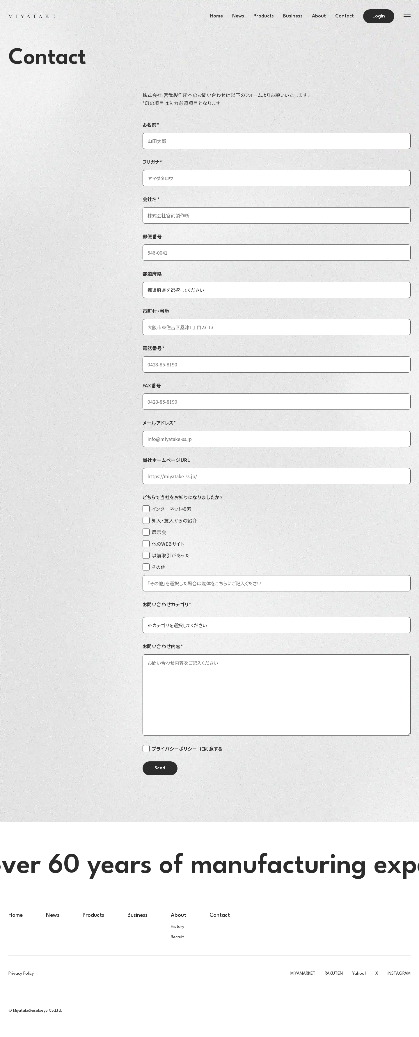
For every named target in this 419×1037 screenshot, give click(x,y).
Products (263, 16)
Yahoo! (359, 974)
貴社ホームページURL (166, 459)
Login (378, 16)
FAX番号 (152, 385)
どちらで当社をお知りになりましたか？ (183, 497)
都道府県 (152, 273)
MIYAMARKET (302, 974)
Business (293, 16)
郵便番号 (152, 236)
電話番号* (154, 348)
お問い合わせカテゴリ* (167, 604)
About (319, 16)
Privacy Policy (21, 974)
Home (216, 16)
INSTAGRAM (399, 974)
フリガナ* (152, 161)
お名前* (151, 124)
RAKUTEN (334, 974)
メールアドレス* (159, 422)
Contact (344, 16)
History (177, 927)
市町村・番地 (156, 310)
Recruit (177, 937)
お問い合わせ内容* (163, 646)
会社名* (151, 199)
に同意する (183, 748)
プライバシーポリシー (174, 748)
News (238, 16)
